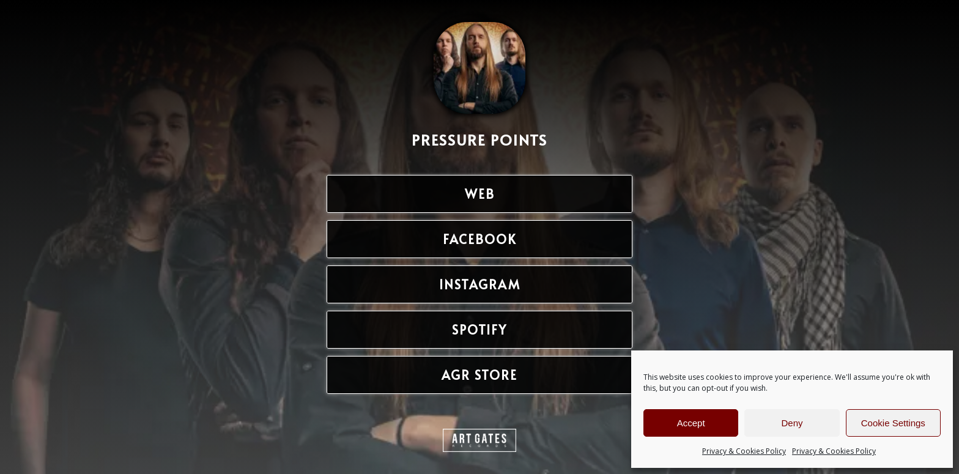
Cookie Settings (893, 423)
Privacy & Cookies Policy (744, 451)
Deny (791, 423)
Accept (691, 423)
